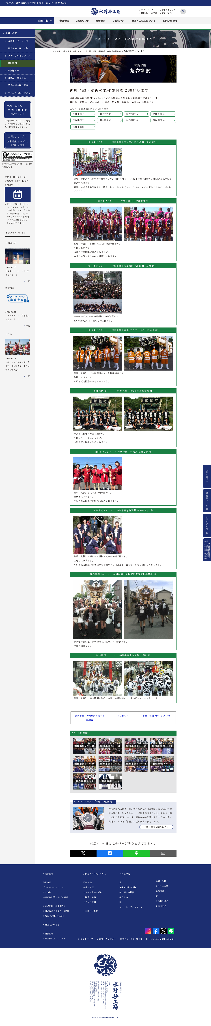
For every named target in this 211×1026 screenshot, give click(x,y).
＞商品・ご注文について (94, 875)
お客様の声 (118, 21)
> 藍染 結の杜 (166, 13)
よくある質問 (89, 903)
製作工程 (87, 884)
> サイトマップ (146, 10)
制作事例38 (105, 121)
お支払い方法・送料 (92, 894)
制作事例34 (105, 114)
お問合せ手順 (89, 898)
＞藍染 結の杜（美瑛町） (55, 917)
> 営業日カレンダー (168, 10)
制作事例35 (132, 114)
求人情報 (47, 894)
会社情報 (64, 21)
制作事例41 (79, 127)
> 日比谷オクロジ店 (148, 13)
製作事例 (12, 63)
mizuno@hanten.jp (164, 940)
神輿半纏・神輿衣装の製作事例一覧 (92, 718)
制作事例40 (159, 121)
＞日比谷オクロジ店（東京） (56, 912)
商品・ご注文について (143, 21)
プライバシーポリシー (53, 889)
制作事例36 (159, 114)
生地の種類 (88, 889)
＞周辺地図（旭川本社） (54, 907)
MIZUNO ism (82, 20)
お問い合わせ (170, 21)
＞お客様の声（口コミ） (54, 940)
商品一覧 (43, 21)
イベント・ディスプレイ (131, 908)
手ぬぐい (123, 898)
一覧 (28, 281)
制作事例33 (79, 114)
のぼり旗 (85, 188)
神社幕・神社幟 (126, 894)
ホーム (52, 51)
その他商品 (161, 907)
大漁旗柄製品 (162, 902)
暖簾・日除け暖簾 (127, 889)
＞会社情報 (48, 875)
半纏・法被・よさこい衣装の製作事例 (86, 51)
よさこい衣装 (162, 887)
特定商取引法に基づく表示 (55, 898)
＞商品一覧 (124, 875)
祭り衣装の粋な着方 (18, 85)
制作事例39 (132, 121)
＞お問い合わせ (90, 912)
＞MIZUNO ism (51, 926)
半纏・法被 (11, 33)
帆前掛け (160, 892)
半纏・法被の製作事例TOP (155, 716)
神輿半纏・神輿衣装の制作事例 (119, 51)
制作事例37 (79, 121)
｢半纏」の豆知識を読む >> (156, 828)
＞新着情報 (48, 935)
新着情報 (100, 21)
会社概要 (47, 884)
